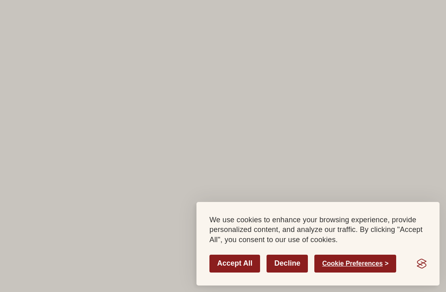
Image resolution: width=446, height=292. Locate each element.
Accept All (234, 263)
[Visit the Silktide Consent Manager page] (422, 263)
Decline (287, 263)
